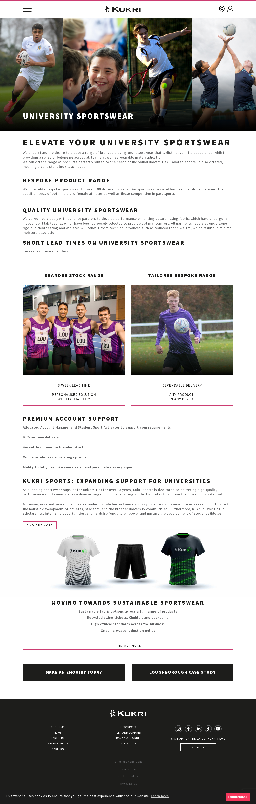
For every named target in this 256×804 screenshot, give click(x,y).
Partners (58, 738)
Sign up (198, 747)
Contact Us (128, 743)
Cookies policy (128, 776)
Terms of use (128, 769)
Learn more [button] (160, 796)
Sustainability (58, 743)
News (58, 732)
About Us (58, 727)
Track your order (128, 738)
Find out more (128, 645)
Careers (58, 749)
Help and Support (128, 732)
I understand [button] (238, 796)
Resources (128, 727)
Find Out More (40, 525)
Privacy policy (128, 784)
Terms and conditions (128, 761)
